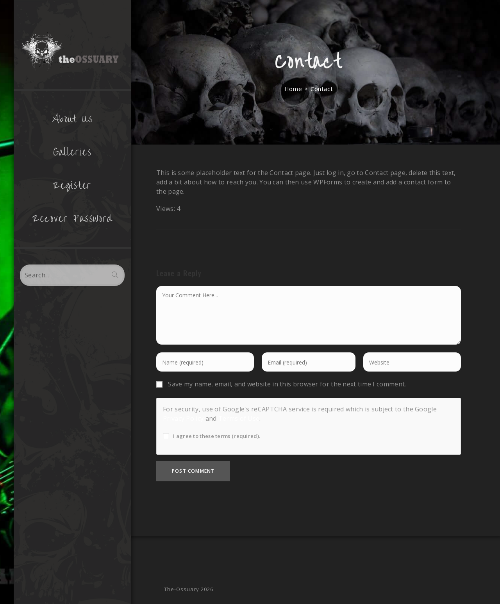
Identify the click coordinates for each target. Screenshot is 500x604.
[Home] (293, 89)
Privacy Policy (183, 418)
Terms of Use (239, 418)
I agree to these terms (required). (211, 436)
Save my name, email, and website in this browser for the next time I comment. (287, 384)
